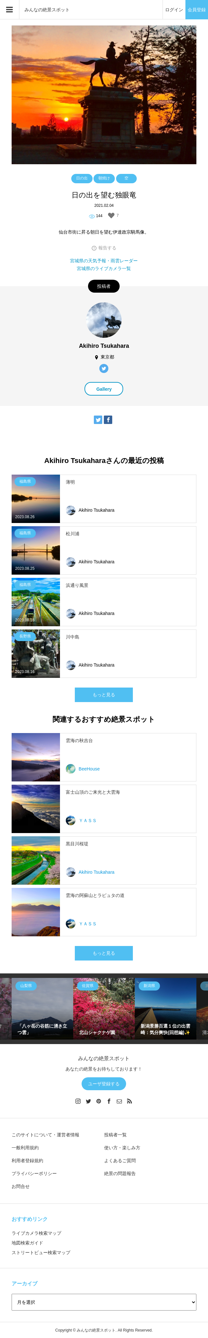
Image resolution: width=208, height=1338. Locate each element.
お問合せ (21, 1186)
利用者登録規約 (27, 1160)
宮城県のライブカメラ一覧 (104, 268)
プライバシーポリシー (34, 1173)
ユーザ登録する (104, 1083)
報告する (107, 247)
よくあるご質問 (120, 1160)
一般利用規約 (25, 1147)
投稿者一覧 (115, 1134)
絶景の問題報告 (120, 1173)
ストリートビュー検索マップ (41, 1252)
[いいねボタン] (111, 215)
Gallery (104, 389)
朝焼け (104, 178)
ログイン (174, 9)
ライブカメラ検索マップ (36, 1233)
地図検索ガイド (27, 1242)
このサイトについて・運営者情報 (45, 1134)
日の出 (82, 178)
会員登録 (197, 9)
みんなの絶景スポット (47, 9)
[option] (42, 1009)
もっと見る (104, 694)
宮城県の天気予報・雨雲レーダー (104, 260)
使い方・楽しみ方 (122, 1147)
